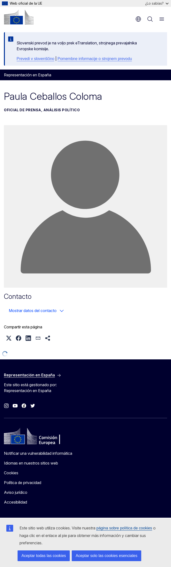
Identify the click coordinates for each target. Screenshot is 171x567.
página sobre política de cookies (124, 528)
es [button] (138, 19)
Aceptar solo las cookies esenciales (106, 556)
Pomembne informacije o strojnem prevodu (95, 59)
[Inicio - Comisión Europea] (19, 17)
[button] (9, 338)
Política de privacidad (22, 482)
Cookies (11, 472)
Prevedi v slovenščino (35, 59)
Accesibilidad (15, 502)
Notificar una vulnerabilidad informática (38, 453)
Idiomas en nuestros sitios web (31, 463)
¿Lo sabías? (157, 3)
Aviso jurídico (15, 492)
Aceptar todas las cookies (43, 556)
